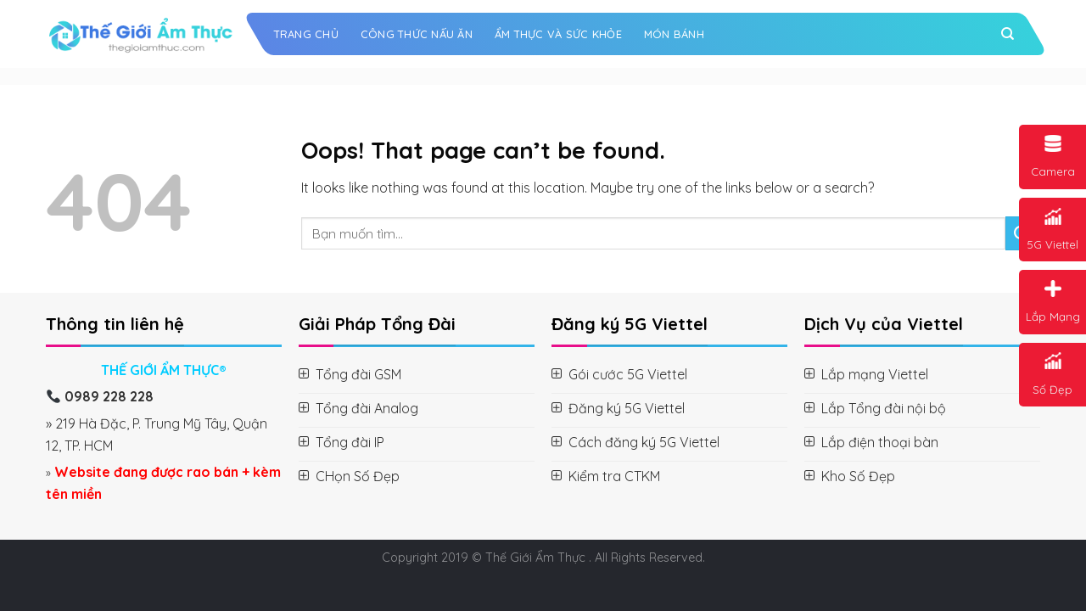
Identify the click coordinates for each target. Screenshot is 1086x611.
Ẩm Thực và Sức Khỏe (558, 34)
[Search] (1007, 34)
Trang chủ (306, 34)
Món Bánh (674, 34)
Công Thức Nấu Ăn (417, 34)
